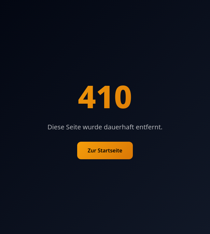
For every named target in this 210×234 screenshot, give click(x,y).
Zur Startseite (105, 150)
